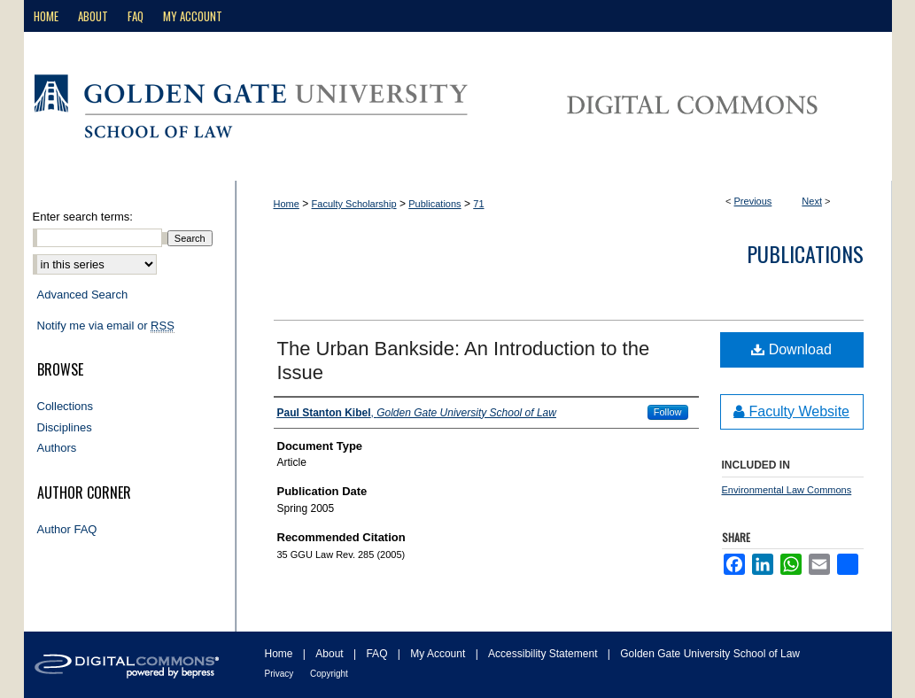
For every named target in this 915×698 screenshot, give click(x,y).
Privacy (281, 674)
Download (791, 349)
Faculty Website (791, 411)
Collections (65, 406)
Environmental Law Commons (787, 490)
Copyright (329, 674)
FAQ (378, 654)
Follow (668, 412)
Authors (57, 447)
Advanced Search (82, 294)
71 (478, 203)
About (330, 654)
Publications (434, 203)
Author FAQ (67, 529)
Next (812, 201)
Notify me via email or (105, 326)
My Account (439, 654)
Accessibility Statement (544, 654)
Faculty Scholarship (354, 203)
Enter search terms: (83, 216)
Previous (753, 201)
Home (286, 203)
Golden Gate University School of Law (710, 654)
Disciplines (64, 427)
